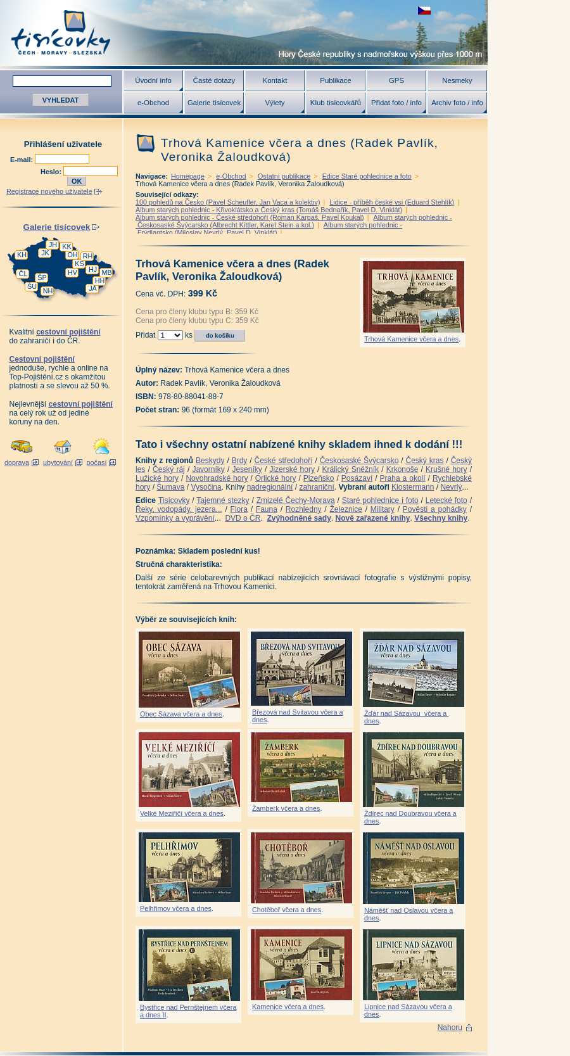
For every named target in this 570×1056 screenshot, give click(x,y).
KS (79, 263)
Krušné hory (446, 469)
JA (93, 288)
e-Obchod (153, 102)
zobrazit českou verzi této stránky (424, 10)
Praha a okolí (403, 478)
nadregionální (270, 487)
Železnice (346, 509)
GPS (396, 80)
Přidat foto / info (396, 102)
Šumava (170, 487)
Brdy (240, 460)
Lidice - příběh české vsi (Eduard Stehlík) (391, 202)
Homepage (188, 176)
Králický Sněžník (350, 469)
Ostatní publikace (284, 176)
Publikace (335, 80)
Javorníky (208, 469)
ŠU (32, 286)
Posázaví (356, 478)
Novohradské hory (217, 478)
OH (72, 254)
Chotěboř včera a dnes (286, 909)
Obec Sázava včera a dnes (181, 714)
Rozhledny (304, 509)
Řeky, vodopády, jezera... (179, 509)
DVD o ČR (242, 518)
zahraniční (316, 487)
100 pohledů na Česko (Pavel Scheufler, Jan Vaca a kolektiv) (228, 202)
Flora (239, 509)
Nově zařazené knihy (372, 518)
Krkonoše (402, 469)
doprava (16, 462)
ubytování (58, 462)
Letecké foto (446, 500)
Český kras (425, 460)
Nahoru (450, 1027)
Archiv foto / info (457, 102)
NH (48, 291)
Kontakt (275, 80)
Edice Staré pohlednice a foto (367, 176)
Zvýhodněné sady (299, 518)
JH (53, 244)
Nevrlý (451, 487)
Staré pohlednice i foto (380, 500)
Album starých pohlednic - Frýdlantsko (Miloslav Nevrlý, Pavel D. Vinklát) (269, 228)
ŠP (41, 277)
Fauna (266, 509)
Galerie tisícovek (214, 102)
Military (382, 509)
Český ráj (169, 469)
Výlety (274, 102)
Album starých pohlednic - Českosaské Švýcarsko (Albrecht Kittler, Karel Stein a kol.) (294, 221)
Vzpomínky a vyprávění (175, 518)
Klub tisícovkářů (335, 102)
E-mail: (22, 159)
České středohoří (284, 460)
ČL (23, 273)
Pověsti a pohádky (435, 509)
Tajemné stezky (222, 500)
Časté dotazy (214, 80)
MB (106, 272)
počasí (97, 462)
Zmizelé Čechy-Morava (295, 500)
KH (22, 254)
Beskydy (210, 460)
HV (72, 272)
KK (66, 246)
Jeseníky (247, 469)
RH (88, 256)
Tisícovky (174, 500)
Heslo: (52, 171)
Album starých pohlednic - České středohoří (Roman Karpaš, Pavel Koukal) (250, 217)
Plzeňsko (318, 478)
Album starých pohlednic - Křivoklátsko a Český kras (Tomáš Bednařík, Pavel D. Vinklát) (269, 209)
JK (45, 253)
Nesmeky (457, 80)
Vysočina (206, 487)
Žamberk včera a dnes (286, 808)
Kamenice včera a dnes (288, 1006)
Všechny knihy (440, 518)
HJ (93, 269)
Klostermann (412, 487)
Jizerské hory (292, 469)
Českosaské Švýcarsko (359, 460)
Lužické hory (157, 478)
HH (100, 280)
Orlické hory (275, 478)
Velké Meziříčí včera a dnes (182, 813)
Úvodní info (153, 80)
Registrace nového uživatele (49, 191)
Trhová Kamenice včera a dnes (411, 339)
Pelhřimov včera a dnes (176, 908)
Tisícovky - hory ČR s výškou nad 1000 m (244, 32)
